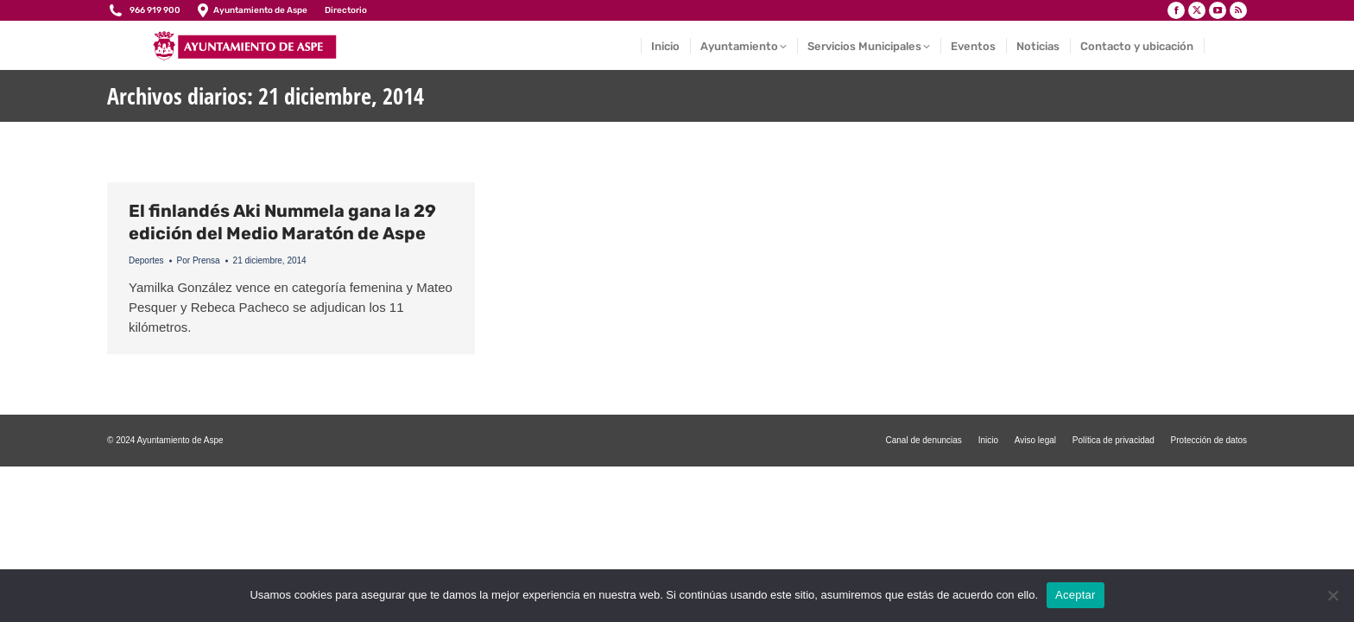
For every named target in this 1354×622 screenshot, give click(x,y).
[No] (1332, 595)
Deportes (146, 260)
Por (198, 260)
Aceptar (1075, 594)
